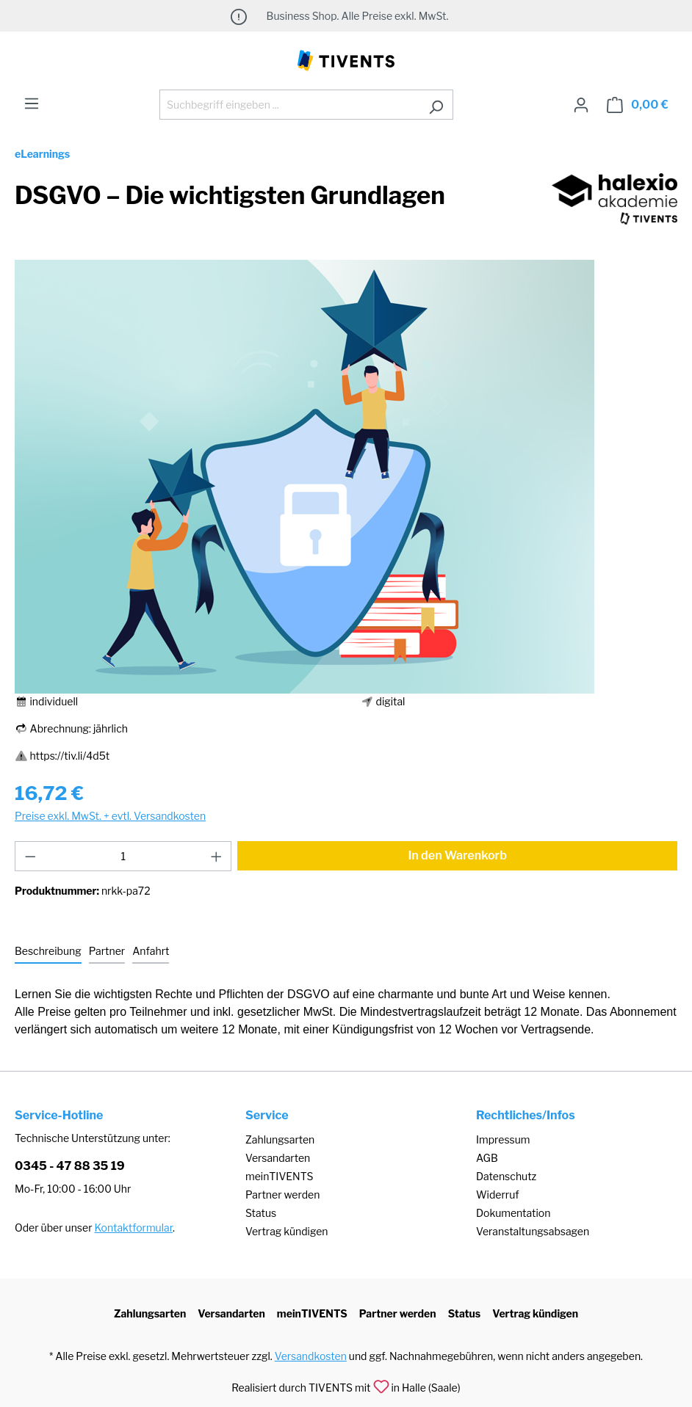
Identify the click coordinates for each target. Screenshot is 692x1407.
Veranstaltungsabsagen (532, 1231)
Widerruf (497, 1194)
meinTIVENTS (279, 1176)
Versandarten (277, 1158)
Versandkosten (311, 1356)
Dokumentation (513, 1213)
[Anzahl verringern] (30, 856)
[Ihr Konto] (581, 105)
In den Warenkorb (457, 855)
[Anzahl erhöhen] (216, 856)
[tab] (48, 951)
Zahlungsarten (279, 1139)
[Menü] (31, 103)
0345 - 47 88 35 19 (70, 1166)
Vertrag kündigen (286, 1231)
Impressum (503, 1139)
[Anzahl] (123, 856)
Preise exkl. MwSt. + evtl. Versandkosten (110, 816)
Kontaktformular (134, 1227)
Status (260, 1213)
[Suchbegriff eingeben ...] (289, 105)
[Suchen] (436, 105)
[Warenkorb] (637, 105)
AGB (487, 1158)
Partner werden (282, 1194)
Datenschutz (506, 1176)
